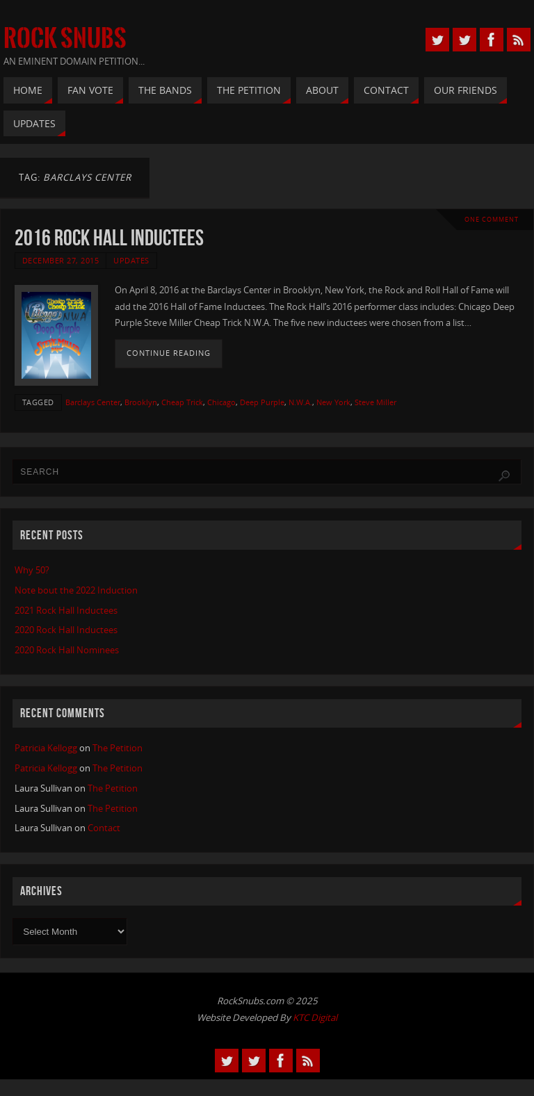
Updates (131, 260)
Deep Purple (262, 402)
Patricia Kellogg (46, 748)
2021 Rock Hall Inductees (66, 610)
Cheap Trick (182, 402)
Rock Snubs (65, 39)
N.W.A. (300, 402)
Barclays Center (92, 402)
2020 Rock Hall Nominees (67, 650)
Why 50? (32, 570)
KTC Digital (315, 1017)
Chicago (221, 402)
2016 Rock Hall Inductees (109, 237)
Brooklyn (140, 402)
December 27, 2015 (60, 260)
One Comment (491, 219)
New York (333, 402)
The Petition (117, 748)
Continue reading (169, 353)
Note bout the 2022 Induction (76, 590)
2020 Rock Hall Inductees (66, 629)
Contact (104, 827)
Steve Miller (375, 402)
